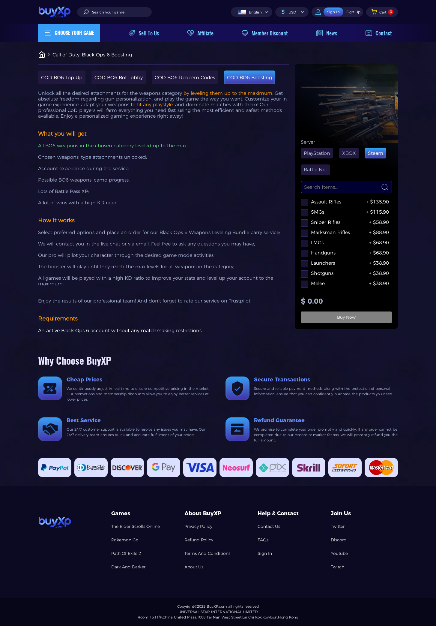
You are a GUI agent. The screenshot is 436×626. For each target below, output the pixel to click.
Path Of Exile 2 (126, 553)
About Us (193, 567)
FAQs (263, 540)
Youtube (339, 553)
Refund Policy (198, 540)
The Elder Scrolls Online (135, 526)
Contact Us (269, 526)
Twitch (337, 567)
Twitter (338, 526)
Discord (339, 540)
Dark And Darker (128, 567)
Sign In (265, 553)
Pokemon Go (125, 540)
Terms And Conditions (207, 553)
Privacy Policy (198, 526)
